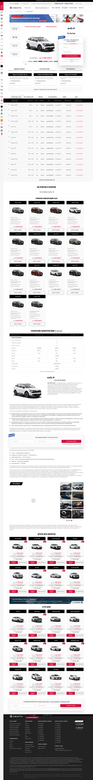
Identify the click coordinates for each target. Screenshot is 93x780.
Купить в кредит (18, 229)
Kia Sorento (18, 567)
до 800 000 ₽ (40, 731)
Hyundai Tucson (37, 640)
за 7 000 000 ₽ (58, 742)
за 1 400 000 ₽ (58, 731)
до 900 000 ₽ (40, 733)
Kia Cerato (56, 567)
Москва (16, 3)
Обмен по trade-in (41, 748)
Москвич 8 (37, 669)
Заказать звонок (79, 3)
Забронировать (22, 562)
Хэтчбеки (27, 725)
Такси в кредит (73, 7)
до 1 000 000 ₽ (41, 734)
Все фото (69, 520)
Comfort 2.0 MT (75, 202)
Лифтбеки (27, 727)
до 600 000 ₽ (40, 727)
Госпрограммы (28, 750)
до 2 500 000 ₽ (41, 740)
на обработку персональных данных (74, 443)
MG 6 (75, 669)
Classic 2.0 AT (37, 202)
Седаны (26, 723)
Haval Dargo (37, 611)
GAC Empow (56, 669)
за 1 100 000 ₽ (57, 725)
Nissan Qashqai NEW (75, 611)
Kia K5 (56, 640)
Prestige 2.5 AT (56, 265)
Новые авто (27, 7)
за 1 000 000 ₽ (58, 723)
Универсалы (27, 729)
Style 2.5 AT (75, 265)
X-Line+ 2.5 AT (37, 296)
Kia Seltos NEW (18, 538)
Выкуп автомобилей (42, 746)
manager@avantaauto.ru (59, 748)
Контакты (81, 7)
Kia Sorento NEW (75, 567)
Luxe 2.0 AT (18, 234)
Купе (26, 734)
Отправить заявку (71, 705)
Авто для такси (28, 752)
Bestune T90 (18, 669)
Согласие (72, 443)
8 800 (79, 728)
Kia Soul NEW (37, 538)
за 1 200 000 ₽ (58, 727)
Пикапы (26, 736)
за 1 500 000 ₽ (58, 733)
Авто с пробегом (56, 7)
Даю (71, 708)
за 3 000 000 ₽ (58, 738)
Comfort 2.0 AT (56, 202)
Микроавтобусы (28, 738)
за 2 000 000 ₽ (58, 734)
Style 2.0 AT (37, 265)
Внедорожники (28, 733)
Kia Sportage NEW (56, 538)
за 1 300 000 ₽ (58, 729)
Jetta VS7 (18, 611)
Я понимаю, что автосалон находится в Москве (72, 444)
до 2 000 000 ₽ (41, 738)
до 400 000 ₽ (40, 723)
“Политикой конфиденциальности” (54, 768)
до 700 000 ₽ (40, 729)
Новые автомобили (29, 744)
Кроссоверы (27, 731)
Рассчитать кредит (71, 441)
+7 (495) (76, 602)
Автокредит (65, 7)
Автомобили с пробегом (30, 746)
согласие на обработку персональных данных (72, 708)
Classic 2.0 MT (18, 202)
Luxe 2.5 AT (18, 265)
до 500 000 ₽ (40, 725)
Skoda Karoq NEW (56, 611)
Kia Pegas (75, 538)
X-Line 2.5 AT (18, 296)
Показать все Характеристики (46, 371)
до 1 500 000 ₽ (41, 736)
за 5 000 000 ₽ (58, 740)
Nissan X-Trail (18, 640)
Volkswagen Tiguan (75, 640)
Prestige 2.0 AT (75, 234)
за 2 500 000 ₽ (58, 736)
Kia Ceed (37, 567)
